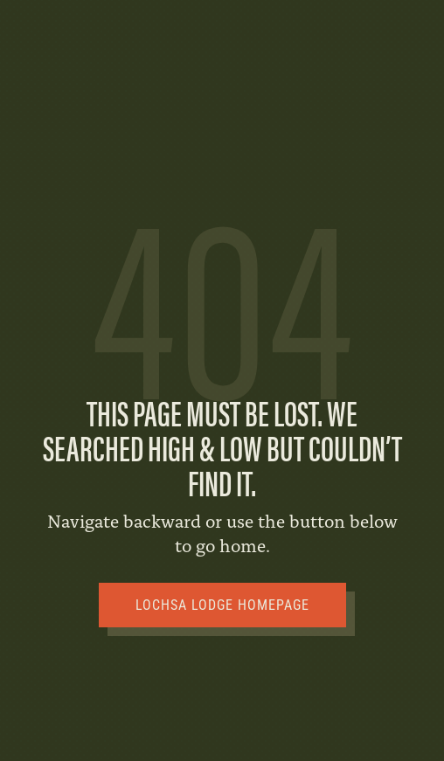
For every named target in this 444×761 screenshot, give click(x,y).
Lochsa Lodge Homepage (222, 605)
